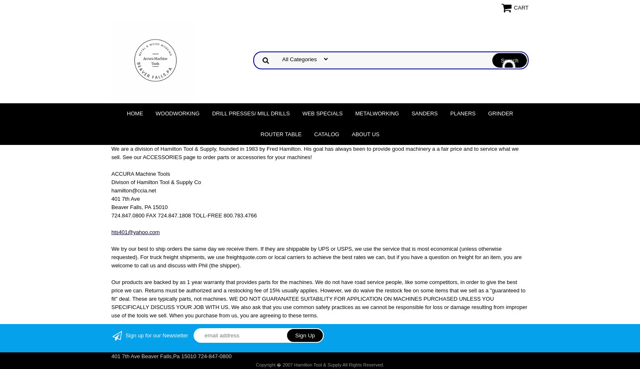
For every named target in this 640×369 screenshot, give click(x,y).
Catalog (326, 134)
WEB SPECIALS (322, 113)
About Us (365, 134)
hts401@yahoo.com (135, 232)
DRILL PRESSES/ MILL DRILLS (251, 113)
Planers (463, 113)
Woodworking (177, 113)
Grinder (500, 113)
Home (135, 113)
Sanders (424, 113)
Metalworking (377, 113)
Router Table (281, 134)
